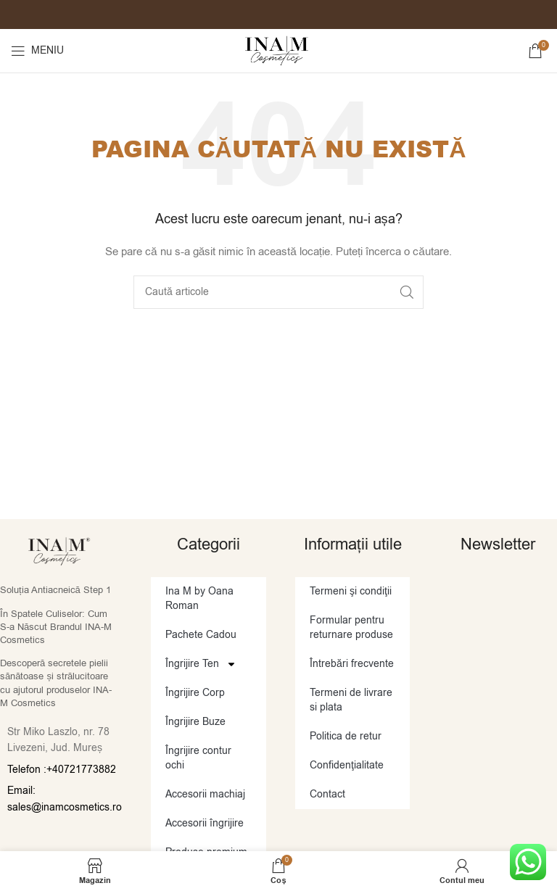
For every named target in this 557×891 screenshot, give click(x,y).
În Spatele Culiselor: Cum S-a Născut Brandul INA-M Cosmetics (56, 627)
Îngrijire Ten (200, 664)
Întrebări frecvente (352, 664)
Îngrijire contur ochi (198, 758)
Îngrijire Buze (195, 722)
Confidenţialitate (347, 765)
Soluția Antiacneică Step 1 (55, 590)
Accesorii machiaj (205, 794)
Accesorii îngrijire (204, 823)
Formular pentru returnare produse (351, 627)
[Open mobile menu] (37, 50)
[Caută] (278, 292)
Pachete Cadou (200, 635)
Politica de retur (345, 736)
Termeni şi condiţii (351, 591)
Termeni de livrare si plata (351, 700)
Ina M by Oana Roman (199, 598)
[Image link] (59, 551)
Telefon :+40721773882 (61, 769)
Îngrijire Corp (195, 693)
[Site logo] (278, 50)
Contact (327, 794)
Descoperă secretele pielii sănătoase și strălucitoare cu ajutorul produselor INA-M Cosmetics (56, 683)
